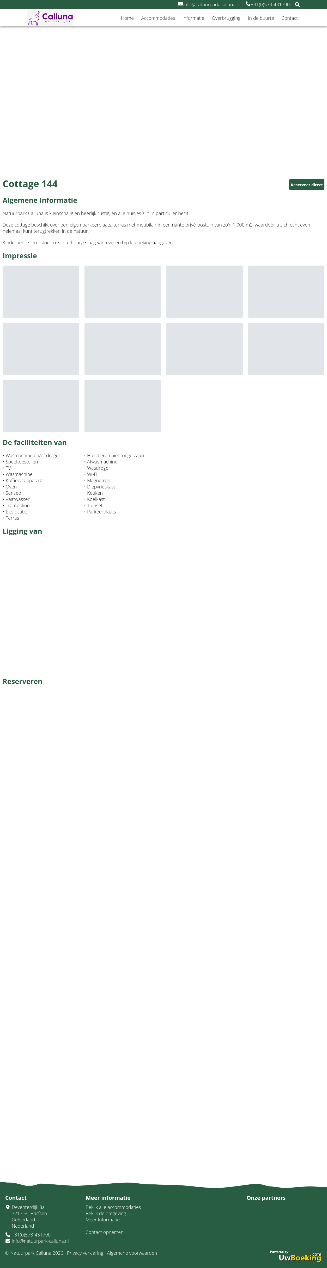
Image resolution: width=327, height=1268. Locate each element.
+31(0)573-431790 (268, 4)
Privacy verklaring (85, 1253)
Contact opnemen (105, 1232)
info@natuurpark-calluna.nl (209, 4)
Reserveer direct (307, 184)
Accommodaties (158, 18)
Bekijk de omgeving (106, 1213)
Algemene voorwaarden (132, 1253)
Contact (290, 18)
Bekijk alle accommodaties (113, 1207)
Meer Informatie (103, 1219)
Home (127, 18)
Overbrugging (226, 18)
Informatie (193, 18)
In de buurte (261, 18)
